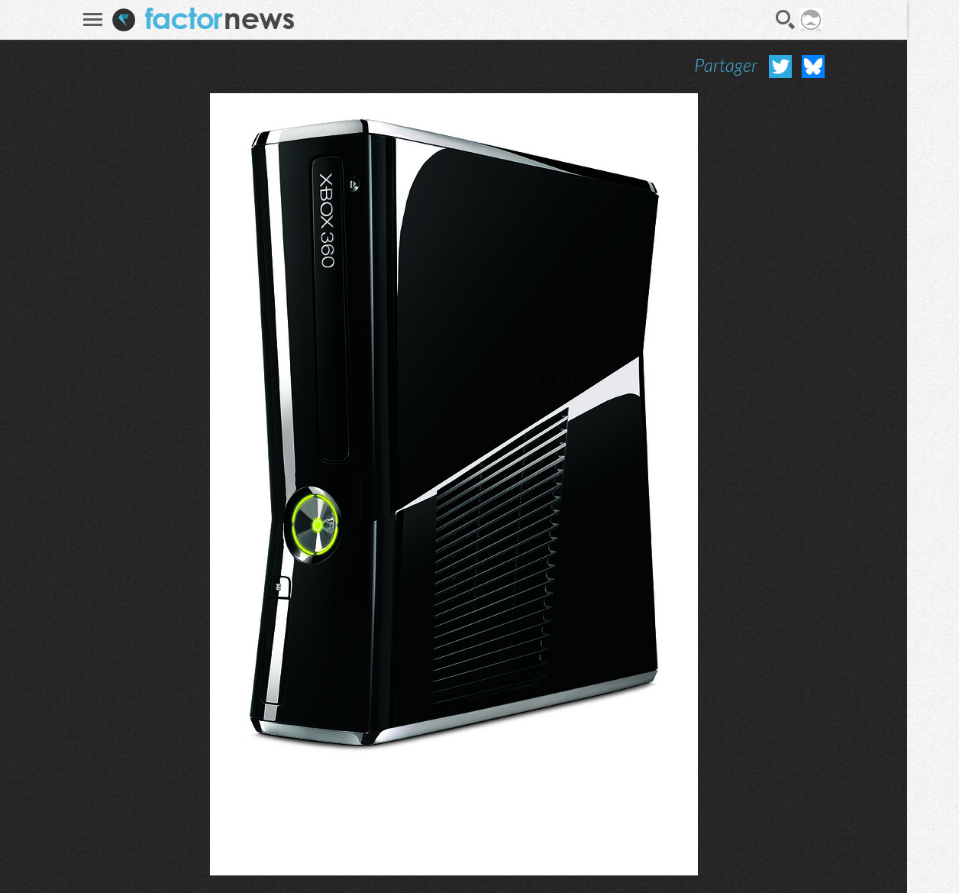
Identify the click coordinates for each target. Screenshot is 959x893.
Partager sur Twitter (778, 66)
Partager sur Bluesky (811, 66)
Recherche (784, 19)
